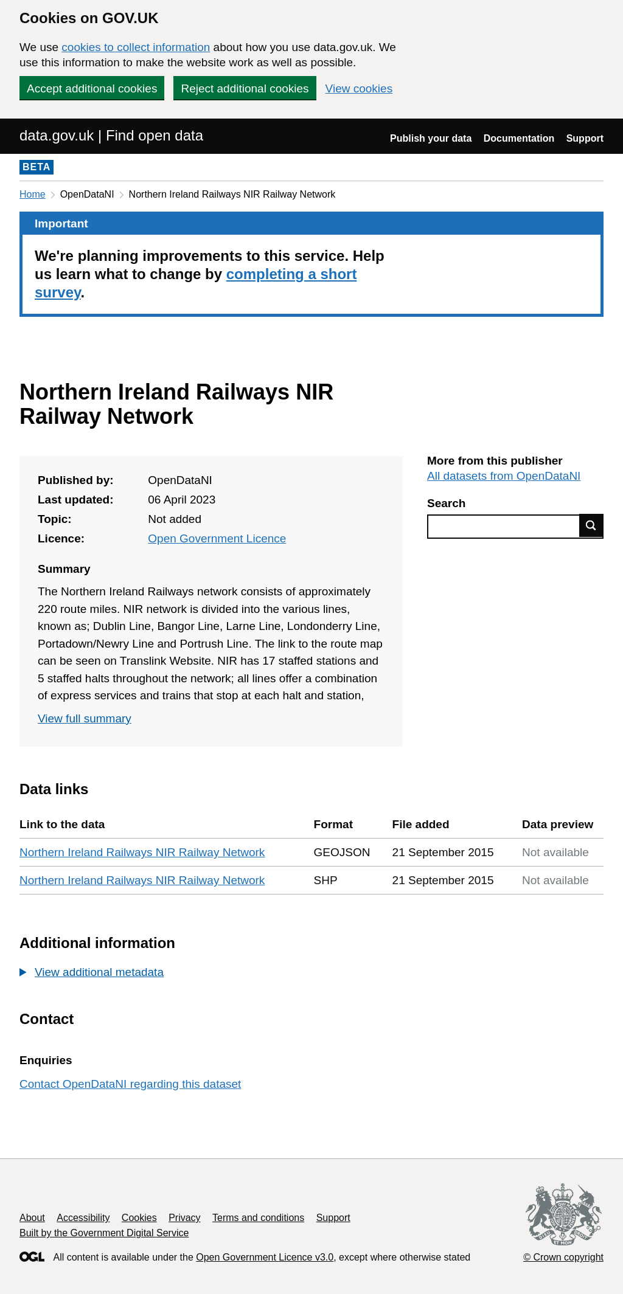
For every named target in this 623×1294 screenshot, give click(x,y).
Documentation (519, 138)
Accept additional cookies (92, 88)
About (32, 1218)
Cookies (139, 1218)
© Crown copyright (563, 1257)
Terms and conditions (258, 1218)
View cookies (359, 88)
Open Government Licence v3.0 (264, 1257)
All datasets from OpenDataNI (503, 475)
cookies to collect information (135, 47)
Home (32, 194)
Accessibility (83, 1218)
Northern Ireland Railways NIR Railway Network (142, 852)
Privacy (184, 1218)
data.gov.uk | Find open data (111, 135)
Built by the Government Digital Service (104, 1233)
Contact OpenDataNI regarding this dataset (130, 1084)
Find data (591, 525)
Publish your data (431, 138)
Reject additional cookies (244, 88)
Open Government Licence (217, 538)
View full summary (84, 718)
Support (585, 138)
